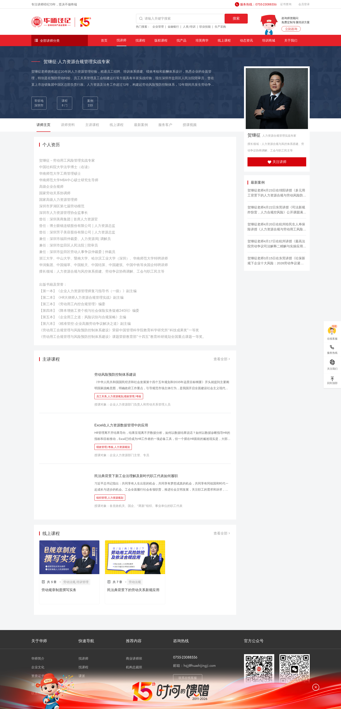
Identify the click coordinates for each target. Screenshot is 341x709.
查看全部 (222, 359)
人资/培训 (189, 27)
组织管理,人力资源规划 (109, 498)
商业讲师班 (134, 658)
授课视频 (190, 124)
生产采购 (220, 27)
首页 (104, 40)
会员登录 (304, 4)
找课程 (140, 40)
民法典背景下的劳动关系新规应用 (133, 590)
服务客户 (165, 124)
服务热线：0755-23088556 (258, 4)
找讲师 (121, 40)
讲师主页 (43, 124)
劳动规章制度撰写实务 (59, 590)
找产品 (181, 40)
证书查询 (285, 4)
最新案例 (141, 124)
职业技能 (205, 27)
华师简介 (37, 658)
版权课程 (160, 40)
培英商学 (202, 40)
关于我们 (290, 40)
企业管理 (158, 27)
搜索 (236, 18)
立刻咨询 (291, 29)
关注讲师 (277, 161)
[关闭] (315, 687)
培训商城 (268, 40)
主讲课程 (92, 124)
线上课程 (224, 40)
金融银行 (173, 27)
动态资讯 (246, 40)
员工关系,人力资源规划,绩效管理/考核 (118, 396)
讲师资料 (68, 124)
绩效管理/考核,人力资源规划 (113, 447)
